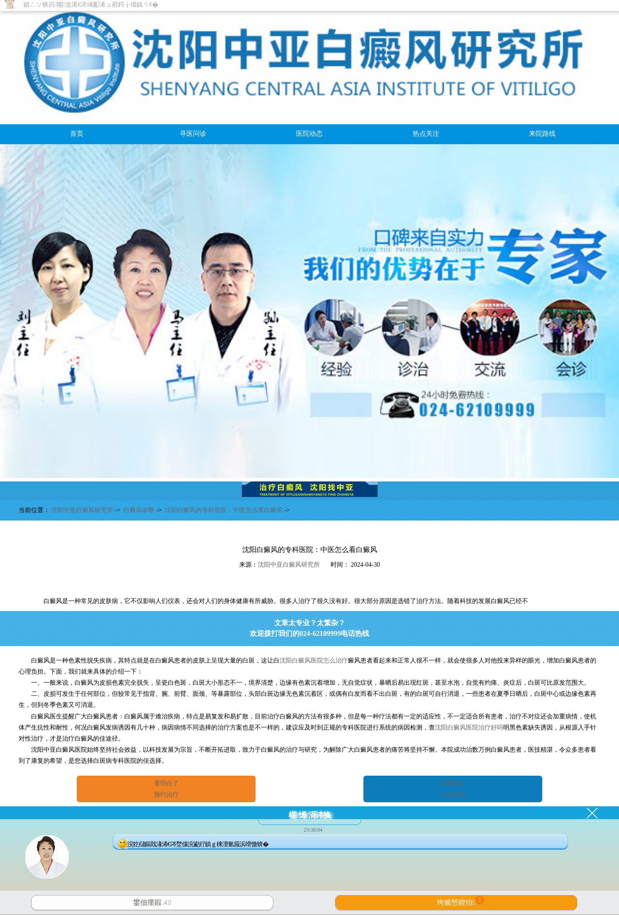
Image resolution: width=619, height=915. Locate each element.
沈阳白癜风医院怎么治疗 (314, 660)
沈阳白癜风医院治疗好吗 (469, 727)
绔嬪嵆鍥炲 (460, 900)
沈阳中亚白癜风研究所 (83, 510)
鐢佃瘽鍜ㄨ (152, 902)
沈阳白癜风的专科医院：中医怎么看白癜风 (224, 510)
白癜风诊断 (139, 510)
